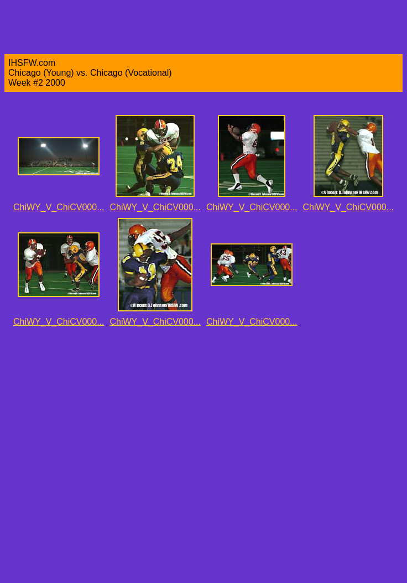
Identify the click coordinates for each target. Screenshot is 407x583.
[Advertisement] (123, 455)
